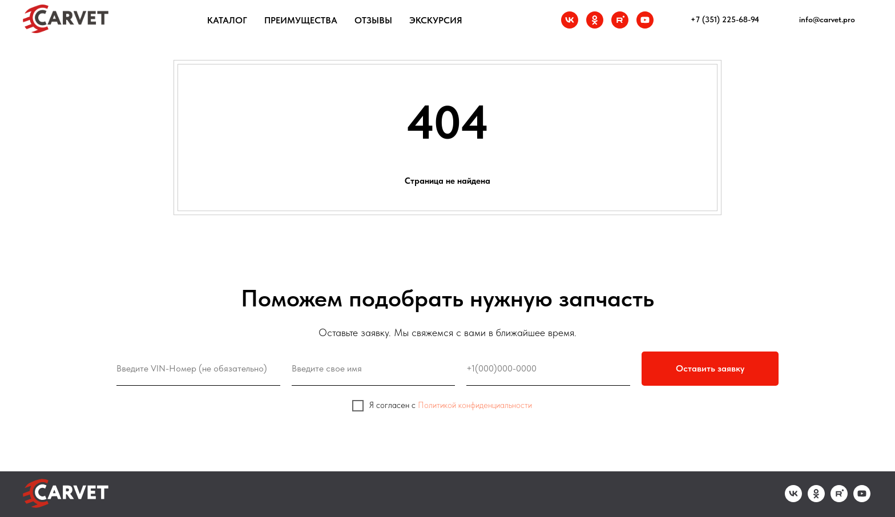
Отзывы (373, 20)
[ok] (594, 20)
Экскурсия (435, 20)
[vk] (569, 20)
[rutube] (619, 20)
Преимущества (300, 20)
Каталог (227, 20)
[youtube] (645, 20)
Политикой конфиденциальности (475, 405)
